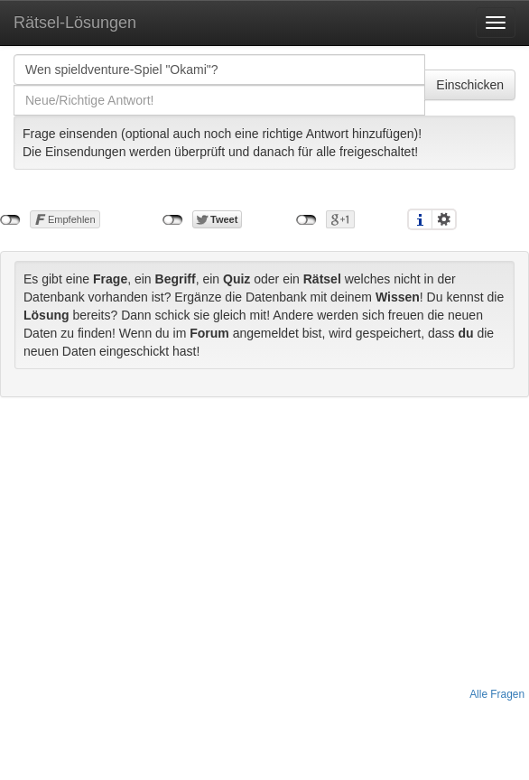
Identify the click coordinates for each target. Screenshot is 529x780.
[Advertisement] (265, 541)
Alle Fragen (496, 694)
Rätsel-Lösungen (75, 23)
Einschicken (470, 85)
